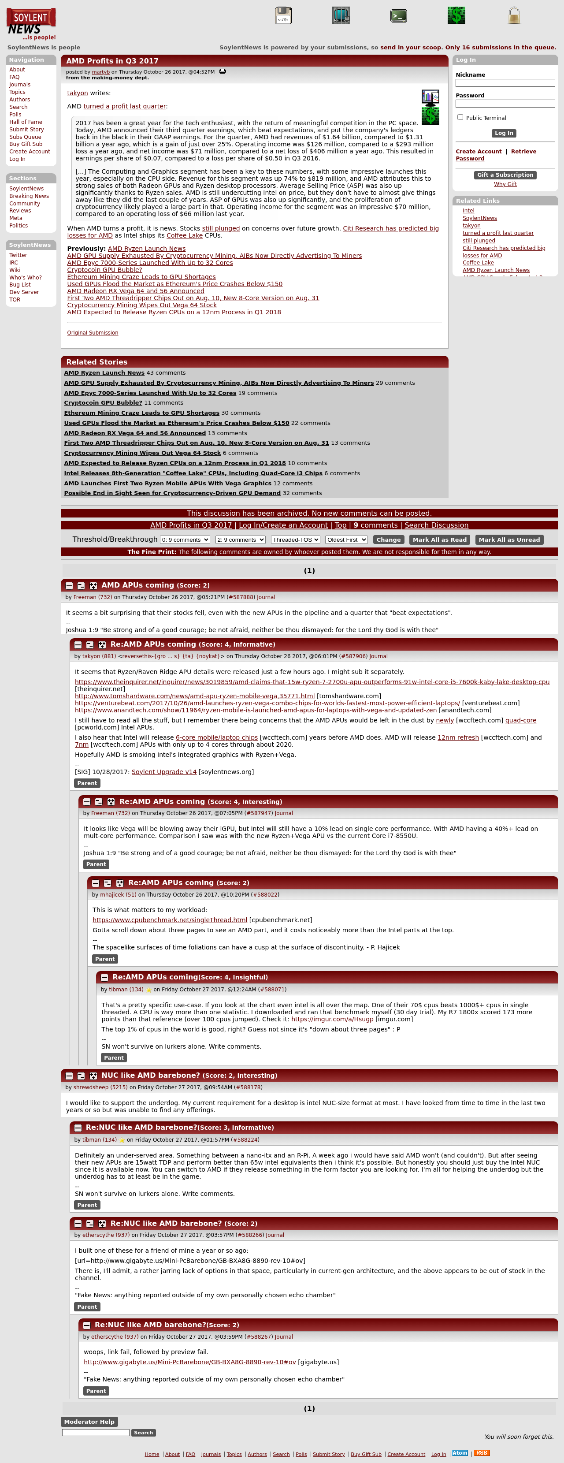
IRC (13, 263)
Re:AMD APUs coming (153, 644)
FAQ (14, 77)
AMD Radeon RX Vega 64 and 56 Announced (135, 290)
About (17, 70)
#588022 (265, 895)
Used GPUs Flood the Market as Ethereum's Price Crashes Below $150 (175, 283)
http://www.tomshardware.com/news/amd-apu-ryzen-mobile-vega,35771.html (195, 696)
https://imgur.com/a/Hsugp (332, 1019)
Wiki (14, 270)
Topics (17, 92)
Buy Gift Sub (25, 144)
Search (18, 107)
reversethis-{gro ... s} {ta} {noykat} (171, 656)
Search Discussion (436, 525)
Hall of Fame (25, 122)
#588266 (249, 1235)
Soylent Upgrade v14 (164, 771)
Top (341, 525)
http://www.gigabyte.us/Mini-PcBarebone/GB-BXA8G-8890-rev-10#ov (190, 1362)
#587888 (241, 597)
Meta (15, 218)
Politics (18, 226)
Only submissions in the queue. (501, 47)
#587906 (353, 656)
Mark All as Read (440, 539)
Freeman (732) (93, 597)
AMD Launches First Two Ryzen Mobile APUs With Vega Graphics (167, 483)
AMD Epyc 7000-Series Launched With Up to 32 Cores (150, 262)
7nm (82, 744)
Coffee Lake (478, 263)
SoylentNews (31, 24)
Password (470, 96)
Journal (266, 597)
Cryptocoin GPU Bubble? (104, 269)
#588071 (272, 990)
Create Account (29, 152)
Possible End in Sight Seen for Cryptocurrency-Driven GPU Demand (172, 493)
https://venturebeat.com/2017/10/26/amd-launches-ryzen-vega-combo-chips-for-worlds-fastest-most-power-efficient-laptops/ (267, 703)
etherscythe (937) (106, 1235)
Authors (19, 100)
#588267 (258, 1337)
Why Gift (505, 184)
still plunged (479, 241)
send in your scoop (410, 47)
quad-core (521, 720)
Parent (87, 783)
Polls (15, 115)
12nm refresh (458, 737)
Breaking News (29, 196)
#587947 (258, 813)
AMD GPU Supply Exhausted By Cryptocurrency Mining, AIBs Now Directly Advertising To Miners (214, 255)
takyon (472, 226)
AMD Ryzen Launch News (496, 270)
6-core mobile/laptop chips (217, 737)
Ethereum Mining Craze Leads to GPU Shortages (141, 276)
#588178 (248, 1087)
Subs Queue (25, 137)
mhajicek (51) (118, 895)
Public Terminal (481, 117)
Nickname (470, 75)
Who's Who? (25, 278)
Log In (17, 159)
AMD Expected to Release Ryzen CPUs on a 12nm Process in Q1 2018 (174, 312)
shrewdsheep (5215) (101, 1087)
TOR (14, 300)
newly (445, 720)
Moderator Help (89, 1421)
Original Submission (93, 333)
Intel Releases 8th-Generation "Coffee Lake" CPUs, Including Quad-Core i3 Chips (193, 473)
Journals (19, 85)
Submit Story (26, 130)
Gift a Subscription (505, 175)
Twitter (18, 255)
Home (152, 1454)
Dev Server (24, 292)
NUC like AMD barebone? (151, 1075)
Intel (469, 211)
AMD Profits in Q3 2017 (112, 61)
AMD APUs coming (138, 585)
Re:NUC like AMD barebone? (141, 1127)
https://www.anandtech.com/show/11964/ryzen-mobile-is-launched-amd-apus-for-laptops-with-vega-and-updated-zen (256, 710)
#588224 (245, 1140)
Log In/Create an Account (283, 525)
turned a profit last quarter (498, 233)
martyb (101, 72)
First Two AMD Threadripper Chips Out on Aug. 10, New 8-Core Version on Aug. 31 (193, 298)
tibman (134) (126, 990)
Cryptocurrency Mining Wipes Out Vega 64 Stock (142, 305)
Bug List (20, 285)
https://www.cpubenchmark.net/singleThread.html (170, 919)
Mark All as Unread (509, 539)
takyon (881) (99, 656)
